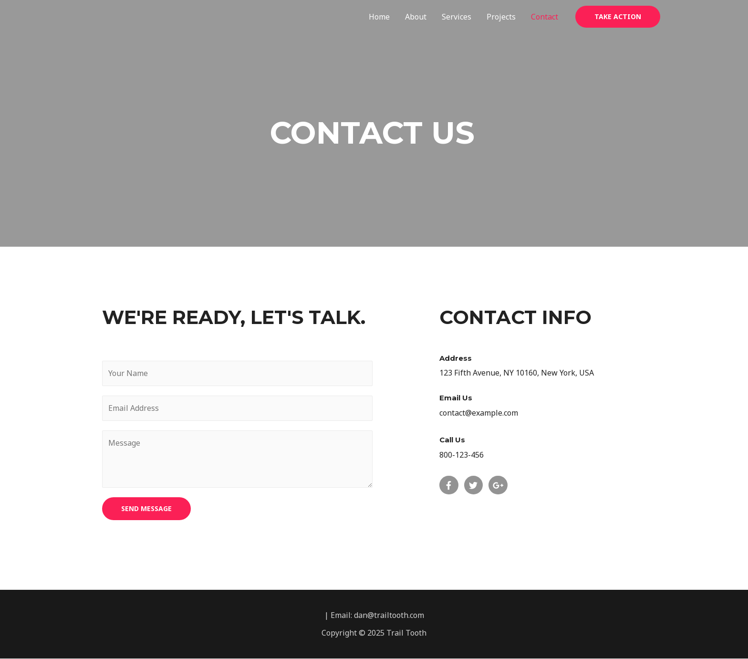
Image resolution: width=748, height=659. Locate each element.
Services (456, 16)
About (415, 16)
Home (379, 16)
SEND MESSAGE (146, 508)
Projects (501, 16)
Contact (544, 16)
